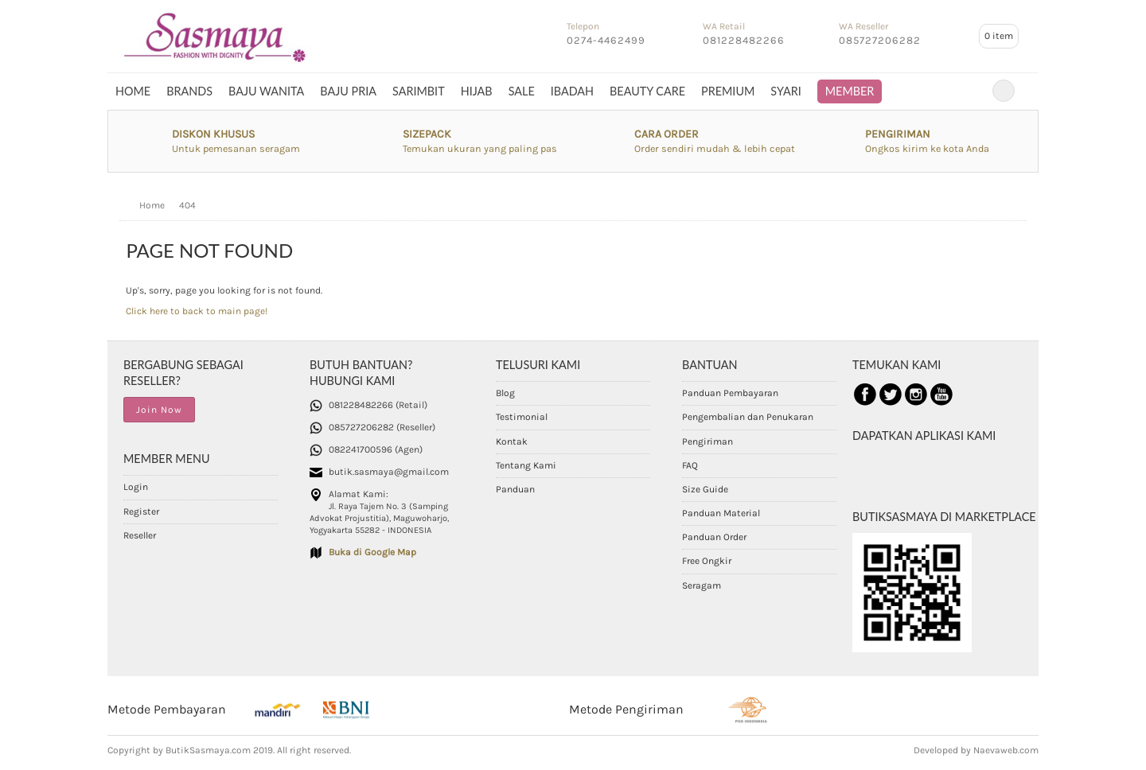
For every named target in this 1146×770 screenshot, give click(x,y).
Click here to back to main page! (196, 311)
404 (187, 205)
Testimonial (522, 416)
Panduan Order (714, 536)
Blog (505, 393)
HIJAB (477, 91)
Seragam (701, 585)
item (998, 35)
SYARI (785, 91)
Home (132, 91)
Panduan (515, 489)
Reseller (139, 535)
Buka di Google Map (372, 552)
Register (141, 511)
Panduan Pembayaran (730, 393)
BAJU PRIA (348, 91)
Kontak (512, 441)
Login (135, 486)
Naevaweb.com (1006, 750)
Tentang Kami (526, 465)
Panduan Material (721, 513)
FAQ (690, 465)
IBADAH (572, 91)
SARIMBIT (418, 91)
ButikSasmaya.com (208, 750)
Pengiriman (707, 441)
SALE (522, 91)
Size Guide (705, 489)
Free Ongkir (706, 560)
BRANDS (189, 91)
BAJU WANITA (266, 91)
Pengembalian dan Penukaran (747, 416)
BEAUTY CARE (647, 91)
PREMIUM (727, 91)
